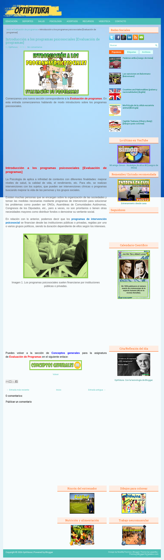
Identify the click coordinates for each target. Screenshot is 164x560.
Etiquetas (131, 52)
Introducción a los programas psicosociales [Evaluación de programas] (53, 40)
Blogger (148, 380)
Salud (41, 21)
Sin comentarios (34, 47)
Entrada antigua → (97, 390)
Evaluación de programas (26, 29)
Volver (56, 374)
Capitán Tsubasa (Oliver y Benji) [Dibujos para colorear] (137, 122)
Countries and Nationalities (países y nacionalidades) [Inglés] (140, 90)
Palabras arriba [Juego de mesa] (138, 58)
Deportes (27, 21)
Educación (11, 21)
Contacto (120, 21)
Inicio (9, 29)
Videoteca (104, 21)
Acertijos (72, 21)
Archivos (146, 52)
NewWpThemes (124, 552)
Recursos (88, 21)
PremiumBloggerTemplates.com (143, 554)
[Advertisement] (56, 138)
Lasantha (153, 552)
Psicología (56, 21)
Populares (116, 52)
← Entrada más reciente (18, 390)
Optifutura (12, 47)
